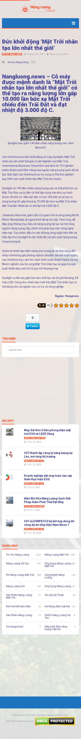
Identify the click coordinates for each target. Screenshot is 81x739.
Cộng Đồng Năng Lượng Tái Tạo (51, 715)
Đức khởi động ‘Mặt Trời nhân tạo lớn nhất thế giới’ (40, 44)
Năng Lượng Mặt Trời (34, 438)
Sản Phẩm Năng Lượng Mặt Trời (19, 596)
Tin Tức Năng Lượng (12, 54)
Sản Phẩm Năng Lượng (19, 615)
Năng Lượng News (59, 54)
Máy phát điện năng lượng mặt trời (56, 627)
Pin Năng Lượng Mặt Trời (20, 575)
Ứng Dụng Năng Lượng (58, 586)
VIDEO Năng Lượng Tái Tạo (57, 616)
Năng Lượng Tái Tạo (33, 461)
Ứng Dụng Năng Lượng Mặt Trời (58, 564)
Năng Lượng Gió (15, 586)
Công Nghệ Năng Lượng (54, 576)
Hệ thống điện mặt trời (57, 606)
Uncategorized (14, 626)
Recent (8, 421)
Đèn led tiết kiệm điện (18, 606)
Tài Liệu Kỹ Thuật (54, 595)
